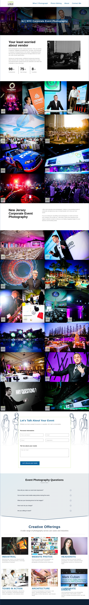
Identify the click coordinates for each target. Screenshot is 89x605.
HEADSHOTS (68, 557)
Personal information (27, 430)
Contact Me (76, 3)
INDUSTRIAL (9, 557)
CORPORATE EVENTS (68, 589)
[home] (11, 4)
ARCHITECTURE (41, 588)
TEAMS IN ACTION (12, 588)
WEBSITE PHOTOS (42, 557)
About (66, 3)
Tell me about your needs (28, 446)
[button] (40, 3)
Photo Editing (56, 3)
